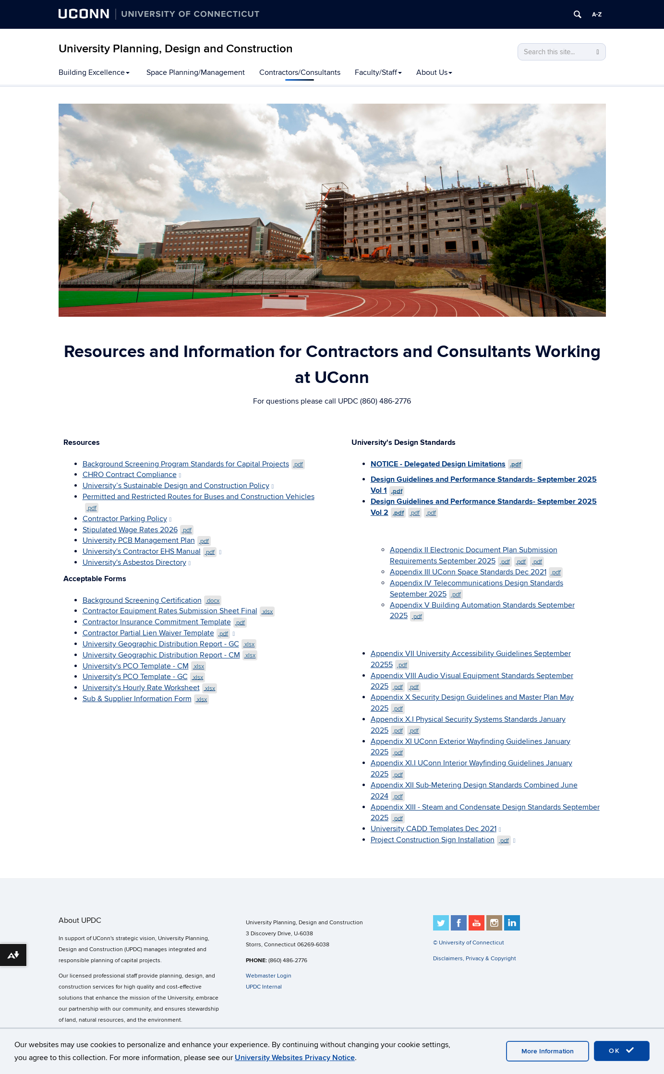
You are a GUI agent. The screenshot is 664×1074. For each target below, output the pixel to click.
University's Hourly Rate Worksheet (150, 687)
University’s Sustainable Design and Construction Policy (178, 485)
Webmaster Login (268, 976)
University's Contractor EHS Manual (152, 551)
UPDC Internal (264, 987)
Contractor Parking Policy (127, 519)
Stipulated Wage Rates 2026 (138, 530)
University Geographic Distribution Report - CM (170, 655)
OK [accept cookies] (622, 1050)
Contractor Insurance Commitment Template (165, 622)
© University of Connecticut (468, 942)
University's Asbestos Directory (137, 562)
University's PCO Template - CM (144, 666)
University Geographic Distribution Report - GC (170, 644)
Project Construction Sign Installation (443, 840)
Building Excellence (94, 72)
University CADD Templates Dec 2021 (436, 829)
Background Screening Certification (152, 600)
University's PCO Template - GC (144, 676)
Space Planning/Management (195, 72)
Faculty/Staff (378, 72)
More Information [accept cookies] (547, 1051)
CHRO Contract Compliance (132, 474)
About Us (434, 72)
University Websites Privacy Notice (295, 1057)
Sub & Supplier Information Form (146, 699)
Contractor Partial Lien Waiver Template (159, 633)
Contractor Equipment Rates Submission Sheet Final (179, 611)
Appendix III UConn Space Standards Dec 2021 (476, 572)
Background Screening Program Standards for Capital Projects (194, 464)
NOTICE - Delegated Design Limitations (447, 464)
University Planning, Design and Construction (176, 49)
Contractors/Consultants (299, 72)
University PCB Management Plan (147, 540)
